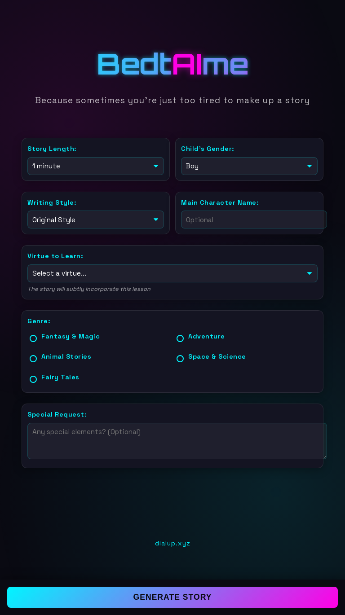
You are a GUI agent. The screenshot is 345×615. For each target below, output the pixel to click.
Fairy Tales (60, 375)
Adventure (206, 334)
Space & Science (217, 355)
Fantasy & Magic (70, 334)
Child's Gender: (207, 149)
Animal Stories (66, 355)
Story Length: (52, 149)
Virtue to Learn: (55, 255)
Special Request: (57, 413)
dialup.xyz (172, 541)
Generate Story (172, 597)
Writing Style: (51, 202)
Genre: (38, 319)
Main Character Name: (220, 202)
